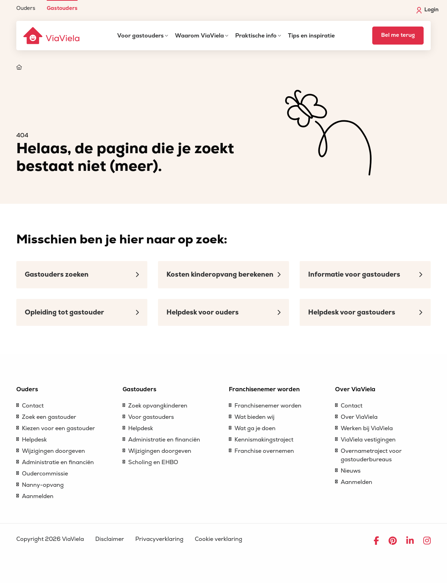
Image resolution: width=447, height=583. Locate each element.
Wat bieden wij (254, 417)
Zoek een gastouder (49, 417)
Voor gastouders (140, 35)
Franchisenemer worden (267, 405)
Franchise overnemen (264, 451)
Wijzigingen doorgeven (53, 451)
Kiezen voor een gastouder (58, 428)
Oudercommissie (45, 473)
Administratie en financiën (58, 462)
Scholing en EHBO (153, 462)
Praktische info (256, 35)
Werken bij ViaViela (367, 428)
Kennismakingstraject (263, 439)
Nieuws (351, 470)
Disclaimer (109, 539)
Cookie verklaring (218, 539)
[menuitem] (25, 5)
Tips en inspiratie (311, 35)
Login (427, 9)
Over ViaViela (359, 417)
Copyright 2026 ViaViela (50, 539)
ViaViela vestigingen (368, 439)
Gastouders (62, 8)
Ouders (25, 8)
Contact (33, 405)
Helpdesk (34, 439)
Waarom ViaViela (199, 35)
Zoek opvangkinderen (157, 405)
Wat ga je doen (255, 428)
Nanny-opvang (43, 485)
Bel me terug (398, 35)
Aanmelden (37, 496)
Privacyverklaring (159, 539)
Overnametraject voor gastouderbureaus (371, 455)
